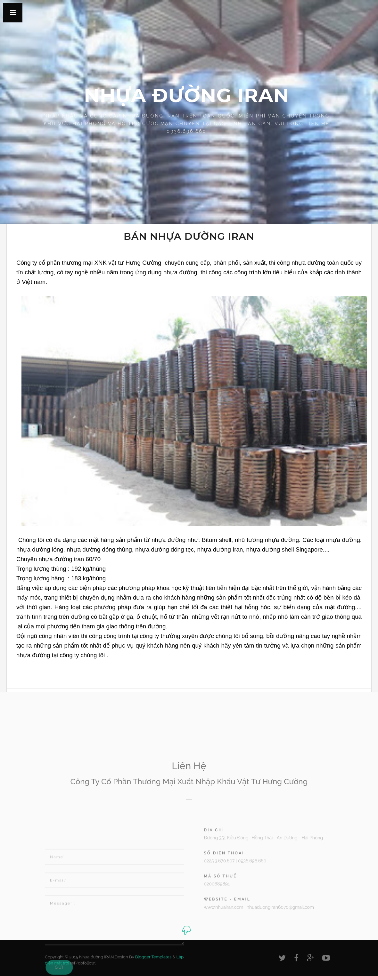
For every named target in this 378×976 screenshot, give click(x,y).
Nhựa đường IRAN (186, 95)
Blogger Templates (153, 957)
